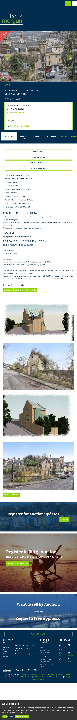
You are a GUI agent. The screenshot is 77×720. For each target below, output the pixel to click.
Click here (38, 612)
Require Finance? (38, 168)
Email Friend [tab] (24, 137)
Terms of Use (24, 675)
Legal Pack (38, 152)
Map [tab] (37, 136)
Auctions (63, 659)
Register (64, 520)
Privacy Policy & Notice (63, 675)
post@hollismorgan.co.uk (33, 654)
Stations (19, 290)
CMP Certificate (26, 677)
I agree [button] (5, 716)
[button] (6, 56)
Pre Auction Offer (38, 163)
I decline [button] (11, 716)
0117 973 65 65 (30, 645)
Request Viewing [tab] (68, 136)
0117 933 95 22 (30, 648)
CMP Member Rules (39, 677)
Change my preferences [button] (22, 716)
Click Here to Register (17, 563)
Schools (8, 290)
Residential (62, 647)
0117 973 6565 (15, 109)
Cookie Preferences (47, 675)
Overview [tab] (9, 136)
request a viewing (16, 112)
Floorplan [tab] (51, 136)
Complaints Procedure (12, 677)
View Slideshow (11, 495)
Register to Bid (38, 157)
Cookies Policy (35, 675)
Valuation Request (39, 634)
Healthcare (31, 290)
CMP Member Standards (55, 677)
